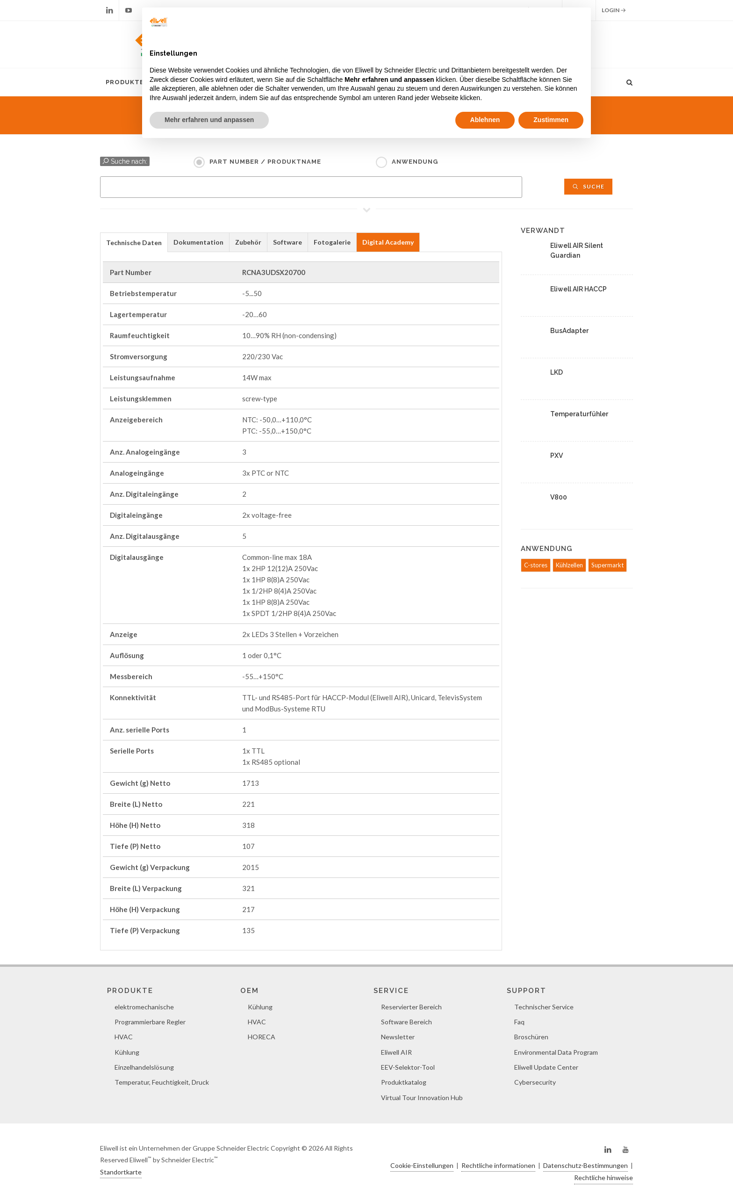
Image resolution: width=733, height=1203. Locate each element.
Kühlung (127, 1052)
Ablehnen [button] (485, 119)
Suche (588, 186)
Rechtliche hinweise (603, 1177)
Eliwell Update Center (546, 1067)
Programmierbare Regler (150, 1022)
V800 (558, 497)
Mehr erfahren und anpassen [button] (209, 119)
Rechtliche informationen (498, 1165)
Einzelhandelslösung (144, 1067)
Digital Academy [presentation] (388, 242)
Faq (519, 1022)
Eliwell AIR (396, 1052)
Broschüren (531, 1037)
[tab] (134, 242)
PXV (556, 455)
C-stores (535, 565)
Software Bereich (406, 1022)
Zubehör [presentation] (248, 242)
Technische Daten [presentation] (134, 242)
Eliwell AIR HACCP (578, 289)
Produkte (125, 82)
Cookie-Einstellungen (421, 1165)
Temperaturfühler (579, 414)
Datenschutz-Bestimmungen (585, 1165)
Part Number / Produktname (265, 161)
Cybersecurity (535, 1082)
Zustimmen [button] (550, 119)
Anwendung (415, 161)
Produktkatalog (403, 1082)
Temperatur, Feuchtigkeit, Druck (162, 1082)
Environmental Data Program (556, 1052)
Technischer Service (544, 1007)
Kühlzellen (569, 565)
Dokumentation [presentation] (198, 242)
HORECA (261, 1037)
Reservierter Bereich (411, 1007)
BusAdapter (569, 330)
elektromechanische (144, 1007)
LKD (556, 372)
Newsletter (398, 1037)
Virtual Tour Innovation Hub (422, 1098)
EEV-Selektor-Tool (408, 1067)
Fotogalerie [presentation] (332, 242)
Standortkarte (121, 1172)
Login (614, 10)
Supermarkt (607, 565)
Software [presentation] (287, 242)
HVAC (124, 1037)
